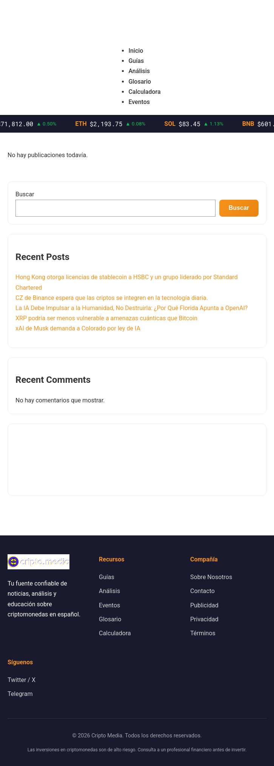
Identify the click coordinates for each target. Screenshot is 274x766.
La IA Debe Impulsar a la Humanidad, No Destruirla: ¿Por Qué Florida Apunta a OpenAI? (131, 308)
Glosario (139, 81)
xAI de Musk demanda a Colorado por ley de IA (77, 328)
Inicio (135, 50)
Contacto (202, 591)
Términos (203, 633)
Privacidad (204, 619)
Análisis (139, 71)
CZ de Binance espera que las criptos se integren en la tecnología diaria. (111, 297)
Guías (136, 60)
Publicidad (204, 605)
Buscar (24, 194)
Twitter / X (21, 679)
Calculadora (144, 91)
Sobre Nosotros (211, 577)
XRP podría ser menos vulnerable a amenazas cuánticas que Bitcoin (106, 318)
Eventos (139, 101)
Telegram (20, 693)
